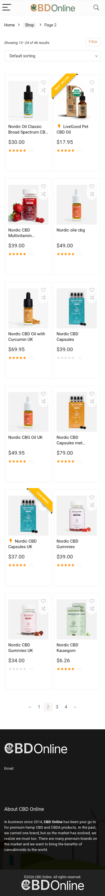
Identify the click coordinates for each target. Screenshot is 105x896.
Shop (29, 25)
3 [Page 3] (57, 707)
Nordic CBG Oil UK (25, 437)
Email (8, 768)
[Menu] (6, 7)
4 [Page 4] (66, 707)
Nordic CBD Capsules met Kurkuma (70, 443)
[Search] (96, 7)
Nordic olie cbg (71, 230)
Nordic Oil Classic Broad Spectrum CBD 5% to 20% (28, 132)
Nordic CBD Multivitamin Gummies (20, 236)
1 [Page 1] (39, 707)
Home (9, 25)
